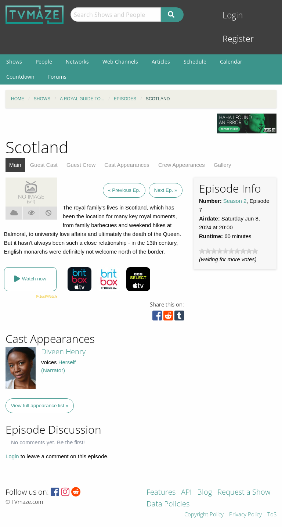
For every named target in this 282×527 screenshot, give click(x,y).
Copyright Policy (204, 515)
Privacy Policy (245, 515)
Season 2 (234, 201)
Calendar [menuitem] (231, 61)
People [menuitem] (44, 61)
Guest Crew (80, 165)
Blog (204, 492)
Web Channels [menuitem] (120, 61)
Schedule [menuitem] (195, 61)
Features (161, 492)
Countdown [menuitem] (20, 76)
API (186, 492)
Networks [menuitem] (77, 61)
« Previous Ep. (124, 190)
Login (233, 15)
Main (15, 165)
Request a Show (243, 492)
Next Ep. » (165, 190)
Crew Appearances (181, 165)
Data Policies (168, 504)
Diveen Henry (63, 351)
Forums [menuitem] (57, 76)
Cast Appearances (126, 165)
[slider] (228, 251)
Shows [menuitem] (14, 61)
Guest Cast (44, 165)
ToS (271, 515)
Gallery (222, 165)
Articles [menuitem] (161, 61)
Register (238, 38)
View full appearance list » (40, 405)
